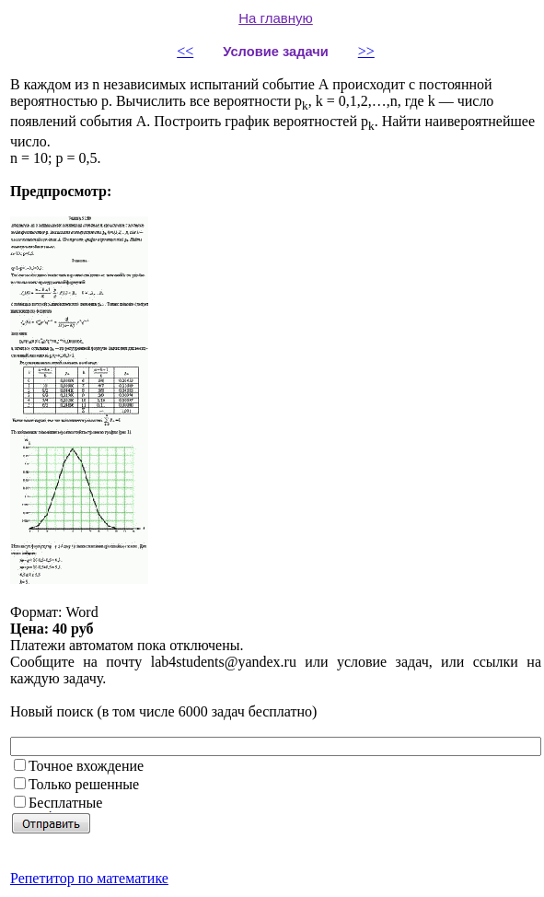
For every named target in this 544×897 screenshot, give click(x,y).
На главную (275, 18)
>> (366, 51)
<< (185, 51)
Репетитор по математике (89, 878)
